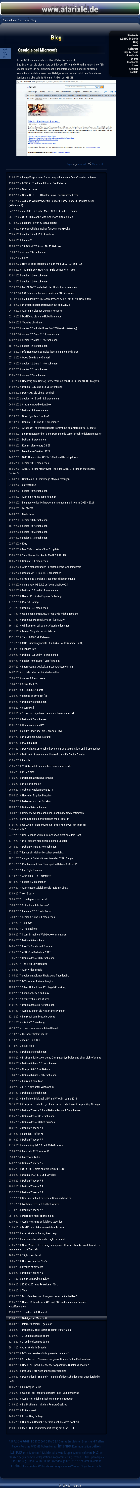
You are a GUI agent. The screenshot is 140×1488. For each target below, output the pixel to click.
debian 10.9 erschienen (34, 490)
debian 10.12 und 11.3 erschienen (40, 398)
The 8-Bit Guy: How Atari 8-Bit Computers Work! (48, 269)
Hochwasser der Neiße (34, 1261)
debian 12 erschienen (34, 375)
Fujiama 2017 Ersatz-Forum (37, 911)
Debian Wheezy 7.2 (32, 1210)
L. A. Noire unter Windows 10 (38, 1087)
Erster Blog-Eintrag (32, 1416)
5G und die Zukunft (32, 690)
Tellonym (27, 922)
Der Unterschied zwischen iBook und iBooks (46, 1198)
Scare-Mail (28, 707)
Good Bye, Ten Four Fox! (35, 416)
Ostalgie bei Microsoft (34, 1318)
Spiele (101, 1457)
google (58, 1466)
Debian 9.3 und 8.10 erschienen (39, 846)
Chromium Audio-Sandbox (36, 404)
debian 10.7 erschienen (34, 526)
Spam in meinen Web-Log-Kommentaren (44, 934)
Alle (99, 1466)
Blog (135, 42)
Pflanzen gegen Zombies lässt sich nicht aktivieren (50, 351)
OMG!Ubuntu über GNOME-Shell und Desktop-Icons (50, 457)
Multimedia (49, 1453)
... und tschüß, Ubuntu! (34, 1312)
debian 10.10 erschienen (35, 463)
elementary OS (33, 1466)
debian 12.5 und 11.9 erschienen (39, 340)
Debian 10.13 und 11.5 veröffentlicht (42, 386)
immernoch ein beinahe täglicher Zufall (43, 1239)
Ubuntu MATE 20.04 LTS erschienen (41, 573)
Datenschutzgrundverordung (37, 777)
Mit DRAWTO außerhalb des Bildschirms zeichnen (49, 287)
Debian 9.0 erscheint (33, 940)
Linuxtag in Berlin (31, 1387)
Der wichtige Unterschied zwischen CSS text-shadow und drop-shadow (61, 748)
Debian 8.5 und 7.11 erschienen (39, 1063)
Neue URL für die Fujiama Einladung (41, 596)
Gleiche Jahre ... (31, 189)
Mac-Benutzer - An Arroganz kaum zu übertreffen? (49, 1296)
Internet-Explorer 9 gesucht (37, 1324)
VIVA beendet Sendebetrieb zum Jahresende (46, 766)
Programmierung (61, 1457)
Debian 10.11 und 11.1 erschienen (40, 422)
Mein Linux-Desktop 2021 (36, 451)
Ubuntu (47, 1461)
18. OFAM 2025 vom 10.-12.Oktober (41, 246)
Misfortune (28, 514)
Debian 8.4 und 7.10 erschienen (39, 1075)
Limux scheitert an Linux (35, 993)
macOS (78, 1466)
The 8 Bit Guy (19, 1461)
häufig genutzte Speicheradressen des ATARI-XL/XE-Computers (57, 299)
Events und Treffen (93, 1441)
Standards (132, 62)
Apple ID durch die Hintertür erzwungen (43, 1010)
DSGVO (50, 1441)
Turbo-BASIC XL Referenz (36, 637)
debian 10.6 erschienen (34, 532)
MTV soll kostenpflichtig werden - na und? (45, 1353)
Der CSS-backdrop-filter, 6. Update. (41, 549)
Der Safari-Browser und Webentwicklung (44, 1370)
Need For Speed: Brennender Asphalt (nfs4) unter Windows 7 (55, 1365)
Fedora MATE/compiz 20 (35, 1151)
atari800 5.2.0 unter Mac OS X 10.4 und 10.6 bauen (49, 211)
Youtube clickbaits (32, 322)
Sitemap (133, 68)
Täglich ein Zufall (31, 1255)
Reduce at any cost (32, 1267)
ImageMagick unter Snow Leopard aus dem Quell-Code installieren (59, 177)
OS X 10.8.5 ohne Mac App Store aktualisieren (47, 217)
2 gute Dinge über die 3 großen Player (42, 731)
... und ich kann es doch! (35, 1335)
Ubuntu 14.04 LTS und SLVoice (39, 1174)
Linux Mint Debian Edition (36, 1278)
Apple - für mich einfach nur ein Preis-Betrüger (47, 1398)
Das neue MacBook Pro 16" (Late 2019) (43, 619)
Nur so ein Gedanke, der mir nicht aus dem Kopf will (50, 1422)
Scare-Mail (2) (30, 684)
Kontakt (134, 72)
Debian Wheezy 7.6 (32, 1163)
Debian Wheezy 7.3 (32, 1192)
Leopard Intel (29, 649)
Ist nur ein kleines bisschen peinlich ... (43, 852)
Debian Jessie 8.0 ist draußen (38, 1122)
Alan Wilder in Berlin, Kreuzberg (39, 1233)
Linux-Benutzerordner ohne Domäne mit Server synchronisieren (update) (61, 433)
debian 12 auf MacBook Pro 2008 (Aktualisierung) (49, 328)
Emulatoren (74, 1441)
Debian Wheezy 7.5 (32, 1180)
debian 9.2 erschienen (34, 881)
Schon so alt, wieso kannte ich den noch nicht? (48, 713)
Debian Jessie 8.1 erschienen (38, 1116)
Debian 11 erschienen (34, 439)
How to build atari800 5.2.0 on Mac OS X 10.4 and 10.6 (52, 263)
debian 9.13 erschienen (34, 537)
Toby (24, 1290)
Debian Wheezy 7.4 (32, 1186)
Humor (53, 1446)
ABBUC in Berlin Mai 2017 (36, 952)
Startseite (132, 35)
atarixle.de (73, 1461)
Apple (18, 1441)
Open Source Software (79, 1452)
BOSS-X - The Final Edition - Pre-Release (44, 183)
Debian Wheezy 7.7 (32, 1139)
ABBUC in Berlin (129, 38)
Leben (96, 1446)
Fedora (16, 1446)
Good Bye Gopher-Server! (36, 357)
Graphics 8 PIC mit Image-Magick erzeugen (46, 479)
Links (135, 65)
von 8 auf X (28, 893)
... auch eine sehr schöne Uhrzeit (40, 1028)
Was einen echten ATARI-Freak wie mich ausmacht (50, 613)
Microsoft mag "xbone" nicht (38, 1215)
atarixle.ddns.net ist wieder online (40, 672)
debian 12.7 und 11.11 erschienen (40, 334)
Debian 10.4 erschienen (35, 561)
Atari (26, 1441)
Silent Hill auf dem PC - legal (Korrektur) (44, 987)
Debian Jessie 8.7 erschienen (38, 1005)
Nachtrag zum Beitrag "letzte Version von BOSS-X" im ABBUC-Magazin (60, 381)
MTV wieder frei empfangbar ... (39, 981)
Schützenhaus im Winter (35, 999)
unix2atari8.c (29, 484)
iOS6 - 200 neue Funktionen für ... (40, 1284)
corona (97, 1461)
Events (134, 58)
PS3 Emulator (29, 742)
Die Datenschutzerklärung (36, 736)
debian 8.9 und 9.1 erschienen (38, 917)
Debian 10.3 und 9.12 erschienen (40, 590)
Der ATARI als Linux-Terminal (38, 392)
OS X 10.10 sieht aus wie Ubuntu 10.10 (43, 1169)
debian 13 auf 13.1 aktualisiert (38, 234)
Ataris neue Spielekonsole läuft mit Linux (45, 887)
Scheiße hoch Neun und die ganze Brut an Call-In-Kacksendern (56, 1359)
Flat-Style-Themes (32, 870)
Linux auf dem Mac (32, 1081)
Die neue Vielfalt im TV (35, 1034)
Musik (62, 1453)
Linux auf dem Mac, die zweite (38, 1016)
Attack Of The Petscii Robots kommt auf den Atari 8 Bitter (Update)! (59, 427)
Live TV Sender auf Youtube (37, 946)
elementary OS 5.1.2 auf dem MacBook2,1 (45, 584)
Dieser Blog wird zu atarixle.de (38, 631)
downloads (132, 55)
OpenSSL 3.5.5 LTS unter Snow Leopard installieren (50, 195)
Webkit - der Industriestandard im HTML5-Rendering (50, 1392)
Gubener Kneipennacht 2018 (37, 789)
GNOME (35, 1446)
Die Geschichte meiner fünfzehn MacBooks (46, 228)
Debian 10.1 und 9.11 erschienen (40, 654)
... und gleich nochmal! (34, 899)
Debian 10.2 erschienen (35, 608)
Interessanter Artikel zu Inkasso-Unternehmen (47, 666)
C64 (43, 1441)
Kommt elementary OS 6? (36, 445)
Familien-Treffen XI (32, 1133)
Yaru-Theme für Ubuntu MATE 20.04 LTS (44, 555)
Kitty (24, 543)
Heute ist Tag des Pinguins (37, 795)
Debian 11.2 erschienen (35, 410)
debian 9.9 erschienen (34, 678)
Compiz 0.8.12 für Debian (36, 1069)
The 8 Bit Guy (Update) (34, 963)
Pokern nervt (29, 1410)
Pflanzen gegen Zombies (22, 1457)
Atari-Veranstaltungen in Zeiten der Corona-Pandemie (51, 567)
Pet (100, 1452)
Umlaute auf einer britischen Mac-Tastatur (45, 818)
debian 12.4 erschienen (34, 345)
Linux (16, 1451)
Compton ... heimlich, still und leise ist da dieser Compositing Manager (61, 1104)
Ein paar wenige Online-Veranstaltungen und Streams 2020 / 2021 (58, 502)
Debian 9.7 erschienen (34, 719)
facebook (47, 1466)
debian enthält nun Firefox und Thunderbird (45, 975)
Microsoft (97, 164)
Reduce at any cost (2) (34, 695)
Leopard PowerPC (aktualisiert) (39, 222)
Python (77, 1457)
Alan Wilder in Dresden (34, 1347)
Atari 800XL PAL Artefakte (36, 876)
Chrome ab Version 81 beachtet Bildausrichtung (48, 578)
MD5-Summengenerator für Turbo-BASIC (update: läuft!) (52, 643)
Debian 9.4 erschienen (34, 807)
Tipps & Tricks (130, 52)
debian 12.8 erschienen (34, 281)
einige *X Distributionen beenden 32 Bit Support (48, 858)
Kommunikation (81, 1446)
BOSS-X (35, 1441)
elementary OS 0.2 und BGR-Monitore (42, 1145)
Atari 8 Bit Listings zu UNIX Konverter (42, 310)
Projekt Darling (30, 602)
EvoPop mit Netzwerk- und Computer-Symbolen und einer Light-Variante (61, 1057)
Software (133, 48)
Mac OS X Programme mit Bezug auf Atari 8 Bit (48, 1428)
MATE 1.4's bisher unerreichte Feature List (45, 1227)
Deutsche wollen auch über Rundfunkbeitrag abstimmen (53, 813)
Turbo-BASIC (34, 1461)
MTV (26, 1452)
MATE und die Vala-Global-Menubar (41, 316)
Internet (82, 164)
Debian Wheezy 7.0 (32, 1272)
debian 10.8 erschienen (34, 520)
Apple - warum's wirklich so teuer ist (42, 1221)
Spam (93, 1457)
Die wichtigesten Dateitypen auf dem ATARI (46, 304)
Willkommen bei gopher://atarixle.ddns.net (45, 625)
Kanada (26, 760)
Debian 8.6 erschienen (34, 1051)
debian (17, 1465)
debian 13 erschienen (34, 252)
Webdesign (58, 1461)
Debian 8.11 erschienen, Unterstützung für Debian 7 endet (53, 754)
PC (95, 1452)
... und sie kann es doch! (35, 1341)
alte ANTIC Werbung (33, 1022)
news (135, 45)
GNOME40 (27, 508)
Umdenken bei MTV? (33, 725)
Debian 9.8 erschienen (34, 701)
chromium (87, 1461)
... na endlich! (29, 928)
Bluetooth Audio (31, 1157)
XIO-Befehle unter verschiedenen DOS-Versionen (48, 293)
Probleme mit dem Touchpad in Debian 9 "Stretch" (49, 864)
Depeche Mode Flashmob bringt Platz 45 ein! (46, 1329)
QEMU (85, 1457)
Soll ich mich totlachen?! (35, 905)
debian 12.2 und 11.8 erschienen (39, 363)
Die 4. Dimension (31, 783)
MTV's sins (28, 772)
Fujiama (25, 1446)
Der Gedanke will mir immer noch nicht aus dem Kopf (51, 835)
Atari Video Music (32, 969)
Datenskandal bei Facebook (37, 801)
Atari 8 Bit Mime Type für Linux (39, 496)
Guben (45, 1446)
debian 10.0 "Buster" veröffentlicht (41, 660)
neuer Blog (28, 1046)
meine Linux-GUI (31, 1040)
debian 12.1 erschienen (34, 369)
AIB (11, 1441)
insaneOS (27, 240)
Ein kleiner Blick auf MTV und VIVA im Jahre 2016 (49, 1098)
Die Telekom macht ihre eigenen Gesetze (44, 840)
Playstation (44, 1457)
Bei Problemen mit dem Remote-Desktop (44, 1404)
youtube (89, 1466)
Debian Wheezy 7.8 (32, 1128)
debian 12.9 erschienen (34, 275)
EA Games (61, 1441)
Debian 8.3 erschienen (34, 1092)
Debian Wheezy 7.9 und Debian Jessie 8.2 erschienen (51, 1110)
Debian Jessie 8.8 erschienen (38, 958)
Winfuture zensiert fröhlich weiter (40, 1204)
